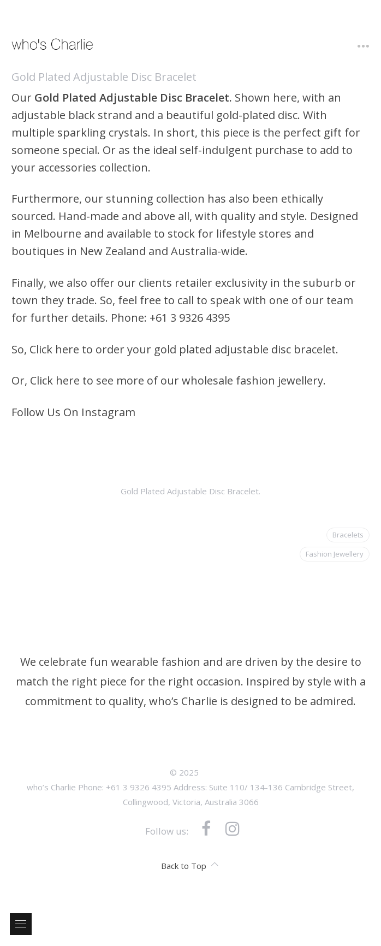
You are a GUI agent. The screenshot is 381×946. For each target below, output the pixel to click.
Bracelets (348, 535)
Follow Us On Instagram (73, 412)
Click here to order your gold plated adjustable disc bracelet (182, 349)
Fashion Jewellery (335, 554)
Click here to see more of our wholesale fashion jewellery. (178, 380)
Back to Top (189, 865)
